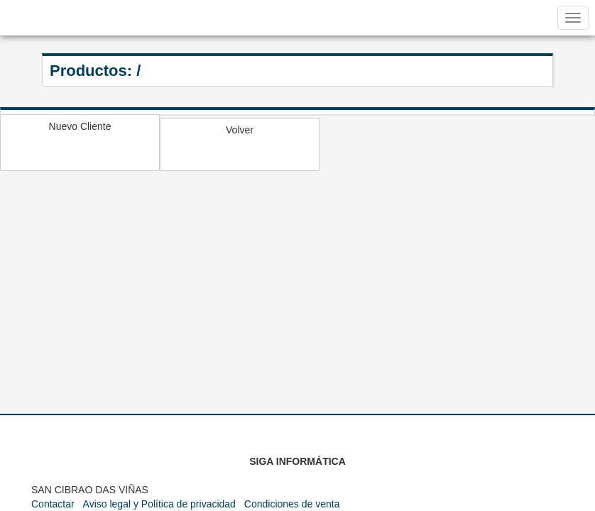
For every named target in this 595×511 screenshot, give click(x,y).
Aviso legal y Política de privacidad (159, 504)
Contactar (53, 504)
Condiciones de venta (292, 504)
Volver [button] (239, 130)
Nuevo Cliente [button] (80, 126)
